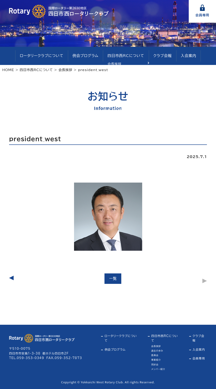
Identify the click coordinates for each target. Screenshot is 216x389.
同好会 (155, 365)
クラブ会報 (158, 56)
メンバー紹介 (158, 369)
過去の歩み (157, 351)
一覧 (113, 278)
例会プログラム (86, 56)
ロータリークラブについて (46, 56)
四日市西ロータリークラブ (59, 11)
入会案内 (182, 56)
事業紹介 (156, 360)
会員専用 (202, 15)
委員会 (155, 355)
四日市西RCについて (124, 56)
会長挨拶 (156, 346)
